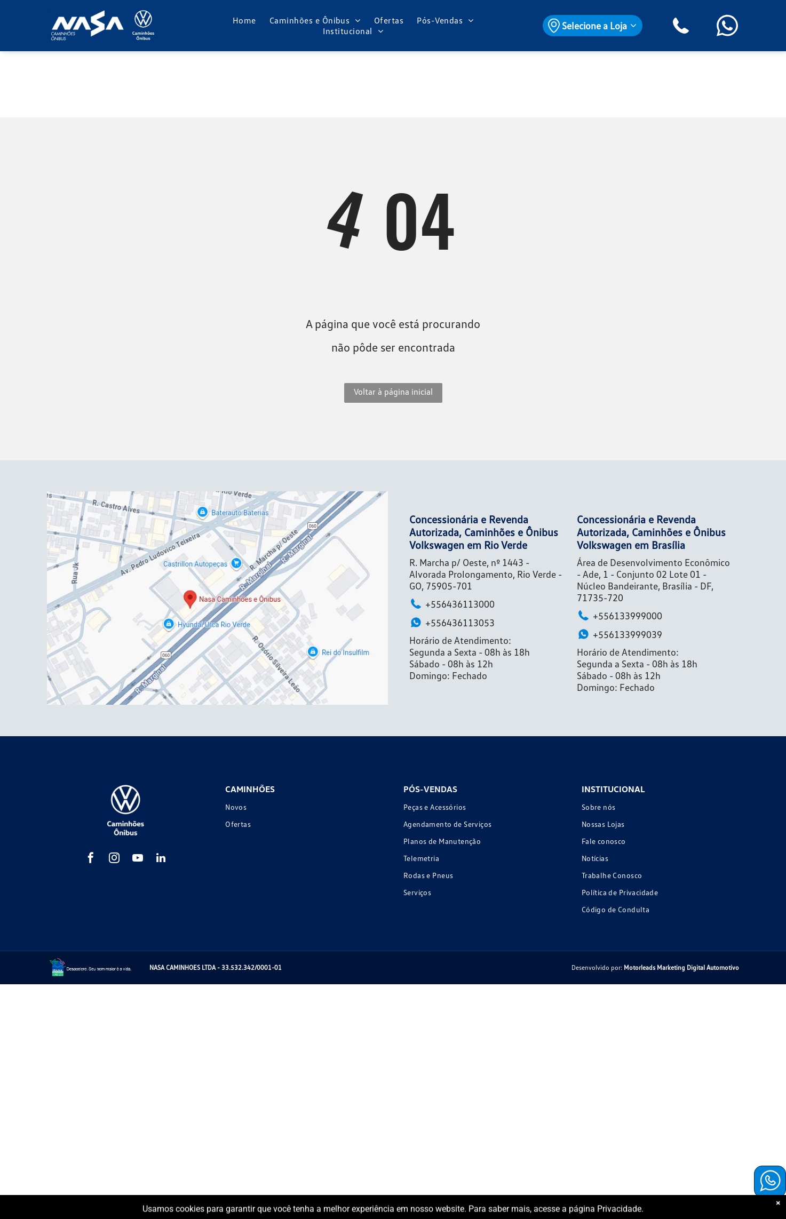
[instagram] (114, 859)
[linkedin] (161, 859)
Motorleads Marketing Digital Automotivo (681, 967)
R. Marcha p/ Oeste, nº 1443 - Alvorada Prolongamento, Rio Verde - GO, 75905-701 (485, 574)
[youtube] (138, 859)
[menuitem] (245, 20)
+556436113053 (452, 622)
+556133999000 (619, 615)
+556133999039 (619, 634)
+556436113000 (452, 603)
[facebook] (91, 859)
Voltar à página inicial (393, 391)
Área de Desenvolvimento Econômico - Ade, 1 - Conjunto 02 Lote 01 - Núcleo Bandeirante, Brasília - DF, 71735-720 (653, 579)
